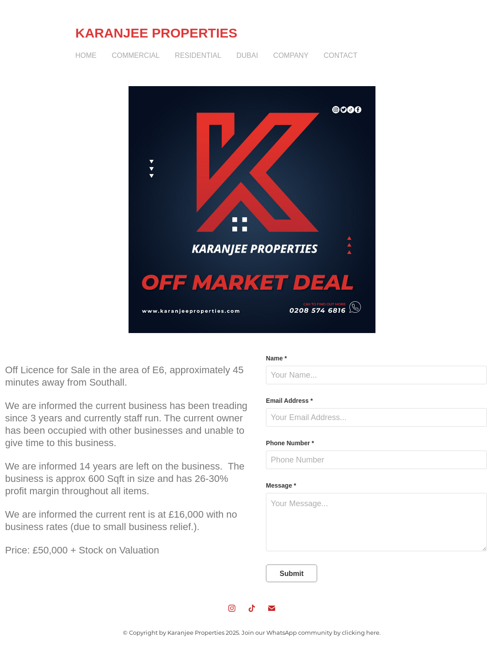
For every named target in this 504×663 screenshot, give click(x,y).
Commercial (135, 55)
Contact (340, 55)
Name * (276, 358)
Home (86, 55)
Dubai (247, 55)
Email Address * (289, 401)
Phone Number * (290, 443)
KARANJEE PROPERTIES (157, 33)
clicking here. (361, 632)
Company (291, 55)
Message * (281, 485)
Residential (198, 55)
